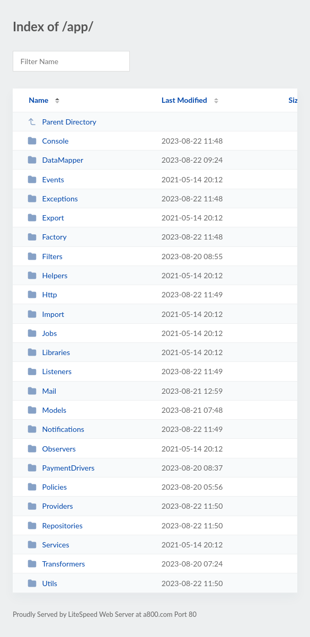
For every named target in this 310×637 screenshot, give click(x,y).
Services (48, 544)
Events (46, 179)
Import (46, 313)
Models (47, 409)
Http (42, 294)
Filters (45, 256)
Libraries (49, 352)
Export (46, 217)
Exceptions (53, 198)
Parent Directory (62, 121)
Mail (42, 390)
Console (48, 140)
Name (38, 99)
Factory (47, 236)
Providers (50, 505)
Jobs (42, 333)
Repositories (55, 525)
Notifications (56, 428)
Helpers (47, 275)
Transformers (56, 563)
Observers (52, 448)
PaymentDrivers (61, 467)
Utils (42, 583)
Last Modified (184, 99)
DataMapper (55, 159)
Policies (47, 486)
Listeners (50, 371)
